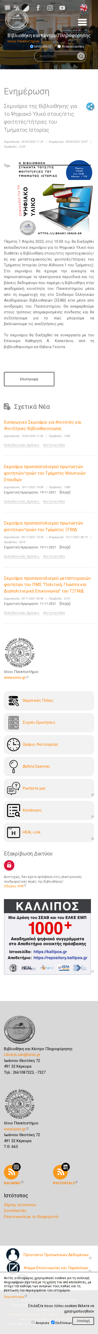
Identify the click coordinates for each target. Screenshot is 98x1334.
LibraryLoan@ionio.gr (22, 1054)
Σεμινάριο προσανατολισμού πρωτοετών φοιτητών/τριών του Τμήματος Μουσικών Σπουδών (45, 473)
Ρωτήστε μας (26, 788)
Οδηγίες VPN (13, 886)
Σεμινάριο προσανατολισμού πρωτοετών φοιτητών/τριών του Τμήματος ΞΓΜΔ (43, 526)
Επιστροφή (29, 379)
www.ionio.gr (15, 677)
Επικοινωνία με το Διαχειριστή (31, 1216)
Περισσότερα (14, 1297)
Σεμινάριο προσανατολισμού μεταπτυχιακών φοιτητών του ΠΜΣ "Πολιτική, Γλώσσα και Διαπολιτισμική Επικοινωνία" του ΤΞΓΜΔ (47, 585)
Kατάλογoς (24, 810)
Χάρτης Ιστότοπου (20, 1205)
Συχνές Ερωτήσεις (31, 722)
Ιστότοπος (40, 46)
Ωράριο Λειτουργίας (32, 744)
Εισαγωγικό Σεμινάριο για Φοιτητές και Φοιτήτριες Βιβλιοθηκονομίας (42, 425)
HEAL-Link (24, 832)
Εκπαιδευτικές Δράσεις (21, 445)
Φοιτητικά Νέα (54, 445)
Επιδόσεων (63, 1323)
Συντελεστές (15, 1210)
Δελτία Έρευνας (28, 766)
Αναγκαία (42, 1323)
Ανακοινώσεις (71, 46)
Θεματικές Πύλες (30, 700)
